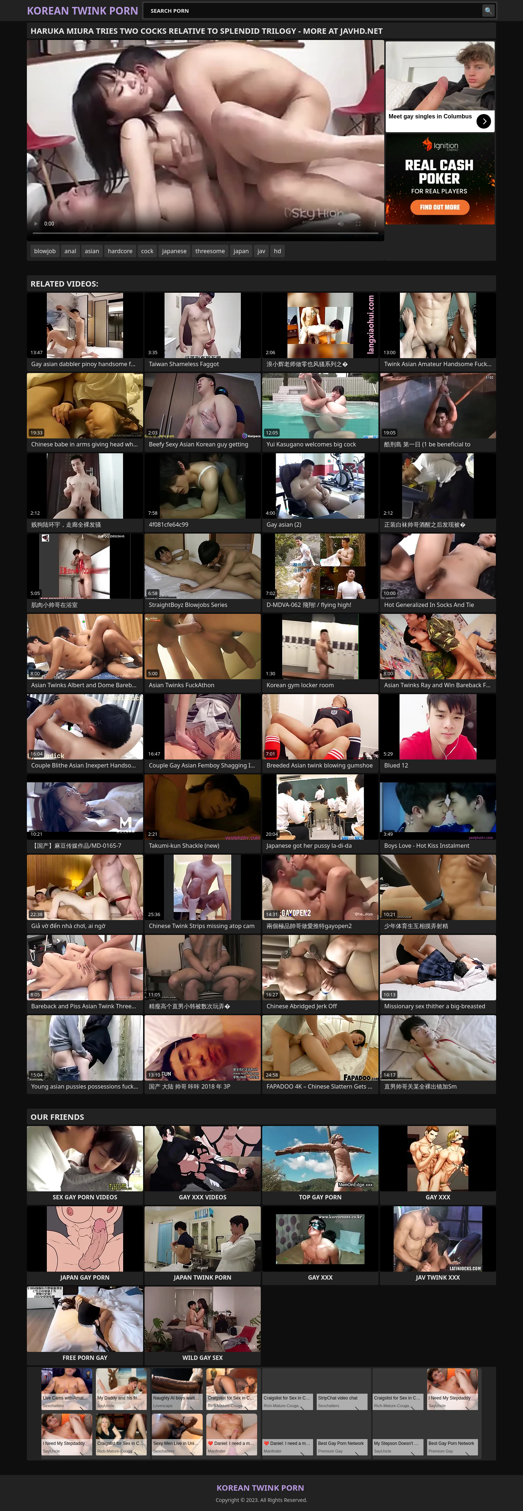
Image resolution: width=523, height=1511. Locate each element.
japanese (174, 251)
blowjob (45, 251)
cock (147, 251)
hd (277, 251)
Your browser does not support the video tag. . (205, 140)
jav (261, 251)
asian (92, 251)
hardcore (120, 251)
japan (241, 251)
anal (70, 251)
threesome (210, 251)
